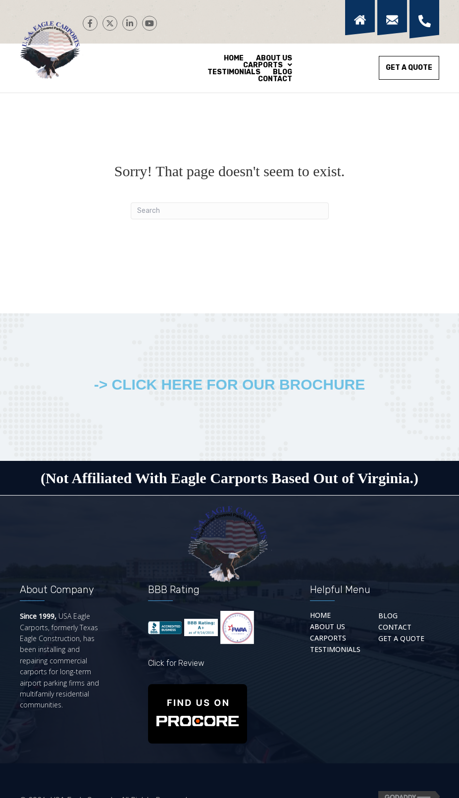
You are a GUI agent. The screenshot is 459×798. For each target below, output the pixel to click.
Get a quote (401, 638)
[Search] (230, 210)
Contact (394, 626)
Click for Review (176, 663)
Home (320, 614)
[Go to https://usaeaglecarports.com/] (359, 17)
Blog (388, 615)
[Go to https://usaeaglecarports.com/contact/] (391, 17)
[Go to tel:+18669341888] (423, 19)
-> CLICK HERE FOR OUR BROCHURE (229, 384)
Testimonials (335, 649)
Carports (328, 637)
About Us (327, 626)
